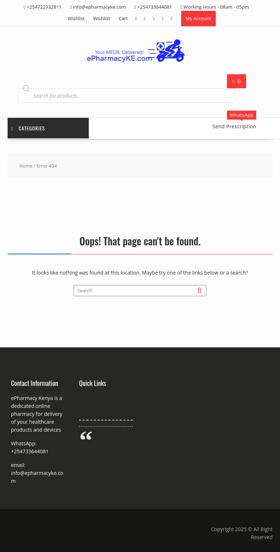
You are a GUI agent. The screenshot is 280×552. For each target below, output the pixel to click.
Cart (123, 18)
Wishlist (76, 18)
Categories (28, 128)
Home (25, 166)
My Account (198, 18)
